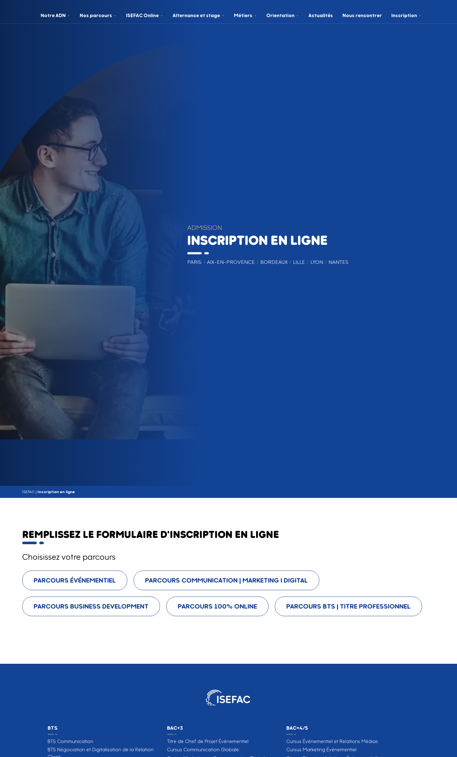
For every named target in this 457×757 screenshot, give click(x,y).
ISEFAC (28, 491)
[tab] (74, 580)
